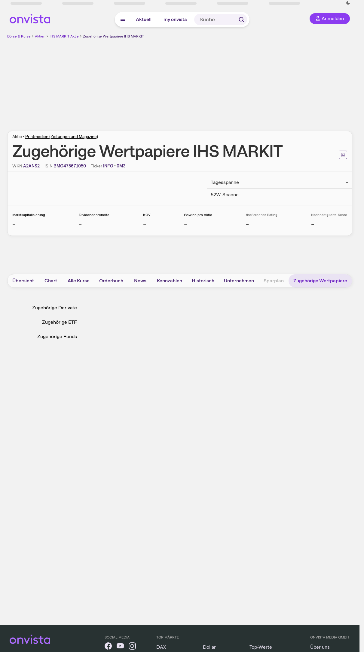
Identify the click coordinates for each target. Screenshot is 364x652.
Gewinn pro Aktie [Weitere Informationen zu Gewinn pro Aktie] (198, 214)
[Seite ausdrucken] (343, 155)
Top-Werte (260, 647)
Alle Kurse (79, 281)
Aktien (40, 36)
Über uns (320, 647)
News (140, 281)
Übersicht (23, 281)
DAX (161, 647)
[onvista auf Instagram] (132, 647)
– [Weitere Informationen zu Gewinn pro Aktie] (185, 224)
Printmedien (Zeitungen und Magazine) (61, 136)
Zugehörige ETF (59, 322)
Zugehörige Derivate (54, 308)
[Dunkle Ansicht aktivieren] (348, 3)
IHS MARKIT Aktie (64, 36)
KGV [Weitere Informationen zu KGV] (147, 214)
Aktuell (143, 19)
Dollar (209, 647)
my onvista (175, 19)
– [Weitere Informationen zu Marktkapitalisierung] (13, 224)
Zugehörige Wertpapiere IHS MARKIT (113, 36)
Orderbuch (111, 281)
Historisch (203, 281)
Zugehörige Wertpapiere (320, 281)
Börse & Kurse (19, 36)
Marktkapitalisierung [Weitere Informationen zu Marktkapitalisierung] (28, 214)
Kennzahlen (169, 281)
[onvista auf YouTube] (120, 647)
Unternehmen (239, 281)
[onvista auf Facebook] (108, 647)
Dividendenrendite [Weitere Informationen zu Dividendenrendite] (94, 214)
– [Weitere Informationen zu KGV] (144, 224)
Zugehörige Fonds (57, 336)
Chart (50, 281)
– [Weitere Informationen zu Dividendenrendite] (80, 224)
